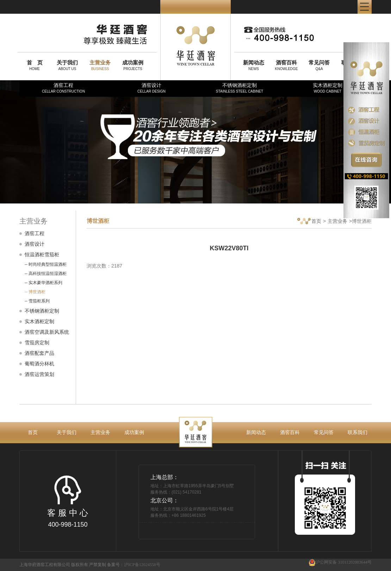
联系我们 (357, 432)
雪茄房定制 (37, 342)
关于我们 (66, 432)
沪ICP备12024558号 (142, 564)
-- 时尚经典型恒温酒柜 (46, 264)
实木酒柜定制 (327, 87)
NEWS (253, 65)
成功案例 (134, 432)
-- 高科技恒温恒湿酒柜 (46, 273)
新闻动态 (256, 432)
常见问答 (324, 432)
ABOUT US (67, 65)
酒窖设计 (151, 87)
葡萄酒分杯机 (39, 363)
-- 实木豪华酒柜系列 (43, 282)
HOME (34, 65)
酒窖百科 (290, 432)
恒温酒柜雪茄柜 (42, 254)
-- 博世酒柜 (35, 291)
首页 (309, 221)
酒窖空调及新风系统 (47, 332)
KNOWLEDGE (286, 65)
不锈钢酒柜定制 (239, 87)
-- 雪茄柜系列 (37, 301)
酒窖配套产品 (39, 353)
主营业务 (337, 221)
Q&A (319, 65)
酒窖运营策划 (39, 374)
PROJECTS (132, 65)
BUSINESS (100, 65)
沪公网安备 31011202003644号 (340, 562)
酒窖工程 (63, 87)
